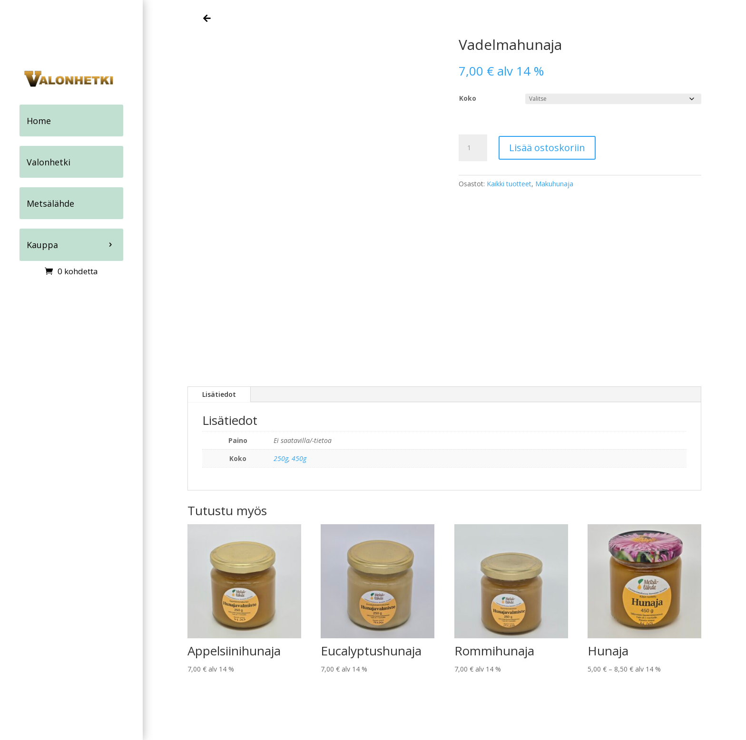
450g (299, 458)
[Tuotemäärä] (473, 148)
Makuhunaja (554, 183)
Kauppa (42, 243)
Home (39, 120)
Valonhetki (48, 161)
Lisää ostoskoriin (547, 147)
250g (281, 458)
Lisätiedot (219, 394)
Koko (467, 98)
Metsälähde (50, 202)
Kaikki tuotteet (509, 183)
